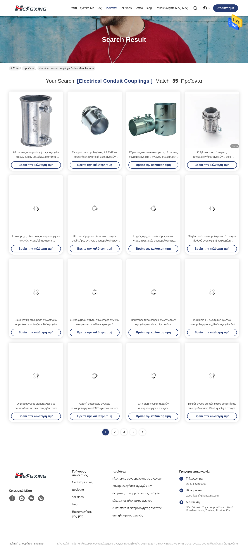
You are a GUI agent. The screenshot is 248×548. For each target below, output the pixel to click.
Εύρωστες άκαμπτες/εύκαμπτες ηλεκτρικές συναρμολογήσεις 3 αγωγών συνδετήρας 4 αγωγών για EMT (153, 157)
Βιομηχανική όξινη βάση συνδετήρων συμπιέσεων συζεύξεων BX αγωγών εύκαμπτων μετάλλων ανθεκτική (36, 324)
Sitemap (38, 543)
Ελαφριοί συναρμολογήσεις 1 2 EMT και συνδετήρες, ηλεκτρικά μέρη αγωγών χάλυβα (95, 157)
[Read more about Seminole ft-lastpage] (142, 432)
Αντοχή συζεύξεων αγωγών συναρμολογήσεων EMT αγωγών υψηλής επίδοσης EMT (94, 408)
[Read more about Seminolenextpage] (133, 432)
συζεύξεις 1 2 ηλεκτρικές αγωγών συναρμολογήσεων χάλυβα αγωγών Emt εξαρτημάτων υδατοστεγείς (212, 324)
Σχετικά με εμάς (91, 8)
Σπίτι (73, 8)
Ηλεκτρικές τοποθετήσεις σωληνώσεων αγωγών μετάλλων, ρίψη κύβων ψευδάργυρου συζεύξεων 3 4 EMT (153, 324)
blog (149, 8)
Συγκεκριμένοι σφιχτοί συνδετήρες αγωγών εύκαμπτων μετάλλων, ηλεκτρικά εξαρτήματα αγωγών (94, 324)
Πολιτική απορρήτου (20, 543)
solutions (126, 8)
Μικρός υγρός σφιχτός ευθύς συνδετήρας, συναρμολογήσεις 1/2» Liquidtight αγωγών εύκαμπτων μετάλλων (212, 408)
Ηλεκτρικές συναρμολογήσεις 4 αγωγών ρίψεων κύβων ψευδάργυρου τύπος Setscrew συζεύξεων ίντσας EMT (36, 157)
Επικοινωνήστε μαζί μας (171, 8)
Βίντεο (139, 8)
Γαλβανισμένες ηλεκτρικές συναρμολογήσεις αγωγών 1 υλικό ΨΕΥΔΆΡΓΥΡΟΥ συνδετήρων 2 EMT (212, 157)
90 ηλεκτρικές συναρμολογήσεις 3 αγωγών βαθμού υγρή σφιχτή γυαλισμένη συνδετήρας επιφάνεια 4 (212, 241)
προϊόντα (111, 8)
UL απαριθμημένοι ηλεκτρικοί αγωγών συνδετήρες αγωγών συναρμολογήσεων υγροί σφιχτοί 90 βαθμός (94, 241)
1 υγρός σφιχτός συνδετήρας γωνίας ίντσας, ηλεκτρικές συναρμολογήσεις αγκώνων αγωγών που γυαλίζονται (153, 241)
